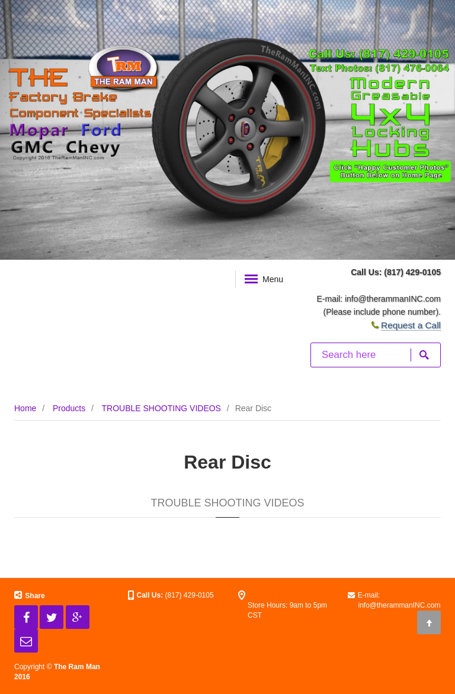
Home (25, 408)
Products (69, 408)
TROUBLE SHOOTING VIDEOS (160, 408)
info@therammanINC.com (393, 299)
